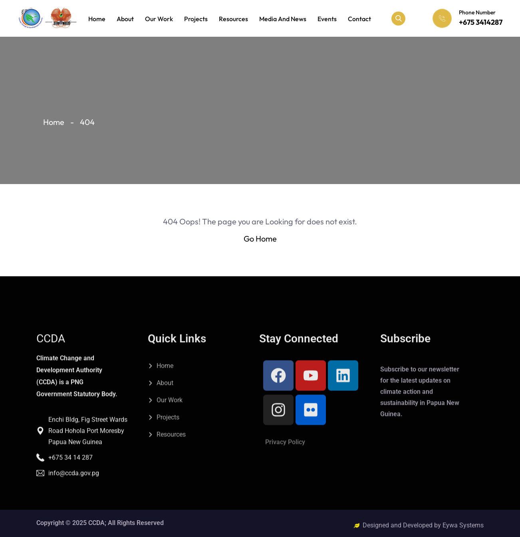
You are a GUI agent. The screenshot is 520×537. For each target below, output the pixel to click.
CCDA (50, 411)
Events (327, 19)
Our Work (159, 19)
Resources (233, 19)
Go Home (260, 239)
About (125, 19)
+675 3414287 (480, 22)
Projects (196, 19)
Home (96, 19)
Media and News (282, 19)
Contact (359, 19)
